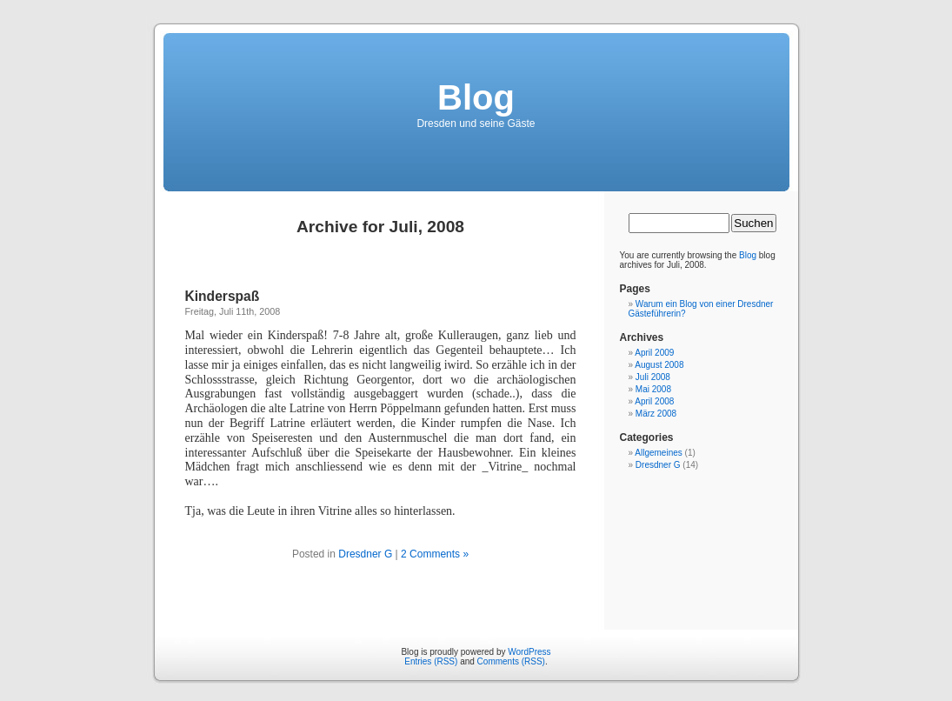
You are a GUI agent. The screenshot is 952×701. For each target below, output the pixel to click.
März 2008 (656, 413)
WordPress (529, 652)
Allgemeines (658, 452)
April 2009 (654, 352)
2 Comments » (435, 554)
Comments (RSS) (511, 661)
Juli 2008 (653, 377)
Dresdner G (365, 554)
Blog (476, 97)
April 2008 (654, 401)
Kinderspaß (222, 296)
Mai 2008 (653, 389)
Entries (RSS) (430, 661)
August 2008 (659, 365)
